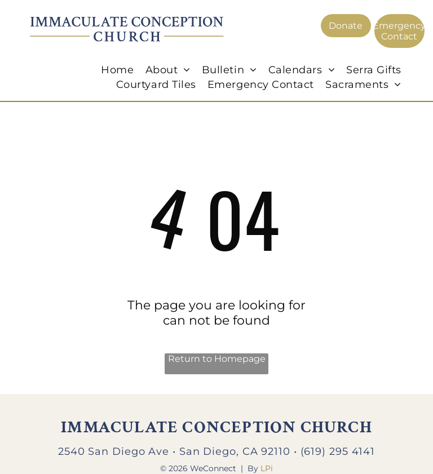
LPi (266, 468)
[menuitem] (117, 70)
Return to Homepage (217, 358)
